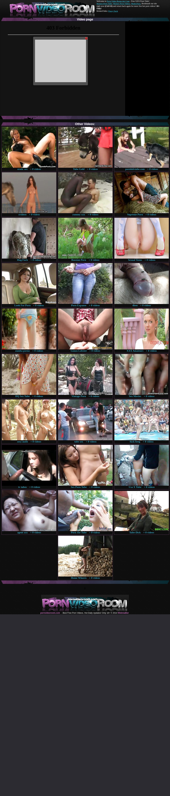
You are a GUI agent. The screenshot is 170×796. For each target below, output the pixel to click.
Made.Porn (136, 4)
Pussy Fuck (113, 11)
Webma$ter (123, 613)
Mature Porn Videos (121, 4)
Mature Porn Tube (104, 4)
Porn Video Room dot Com (118, 1)
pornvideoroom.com (50, 613)
